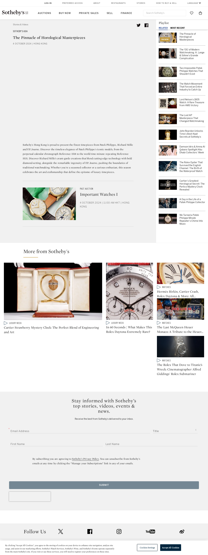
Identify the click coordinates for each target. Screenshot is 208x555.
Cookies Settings (147, 547)
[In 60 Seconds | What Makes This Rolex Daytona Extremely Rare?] (129, 292)
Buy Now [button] (65, 13)
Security (130, 525)
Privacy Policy (97, 530)
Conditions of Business (139, 536)
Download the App (63, 536)
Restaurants (118, 3)
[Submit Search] (182, 13)
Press (92, 525)
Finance (126, 13)
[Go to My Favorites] (191, 13)
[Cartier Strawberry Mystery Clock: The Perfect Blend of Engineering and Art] (53, 292)
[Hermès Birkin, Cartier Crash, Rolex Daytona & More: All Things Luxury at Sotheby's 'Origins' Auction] (180, 274)
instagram (119, 504)
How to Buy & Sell (166, 3)
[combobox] (164, 13)
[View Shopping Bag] (200, 13)
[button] (106, 252)
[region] (104, 548)
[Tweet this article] (139, 25)
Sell (110, 13)
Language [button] (192, 3)
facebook (89, 504)
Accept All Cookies (170, 547)
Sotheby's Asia (20, 31)
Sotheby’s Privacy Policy (85, 432)
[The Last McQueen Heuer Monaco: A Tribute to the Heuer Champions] (180, 311)
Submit (104, 458)
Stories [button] (141, 3)
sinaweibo (181, 505)
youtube (150, 505)
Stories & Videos (20, 24)
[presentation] (30, 470)
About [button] (96, 3)
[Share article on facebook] (146, 25)
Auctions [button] (44, 13)
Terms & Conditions (137, 530)
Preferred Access (72, 3)
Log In (48, 3)
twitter (60, 505)
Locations (58, 530)
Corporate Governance (102, 536)
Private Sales (89, 13)
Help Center (59, 525)
